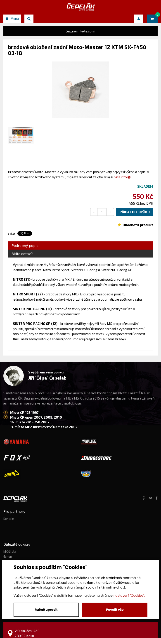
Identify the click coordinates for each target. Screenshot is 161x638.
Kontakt (8, 518)
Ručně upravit (46, 609)
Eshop (7, 556)
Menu (12, 18)
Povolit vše (114, 609)
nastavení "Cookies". (129, 595)
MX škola (9, 551)
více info (122, 177)
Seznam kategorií (80, 31)
